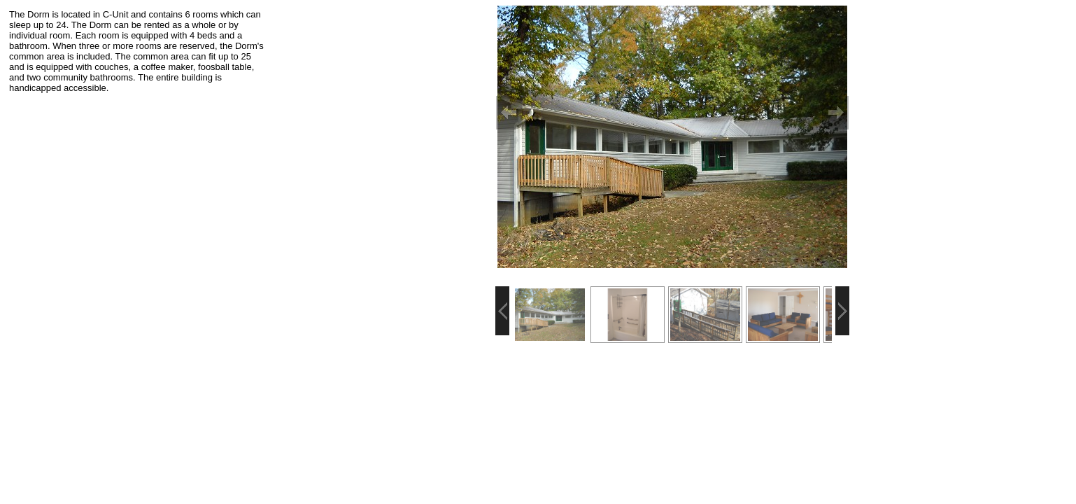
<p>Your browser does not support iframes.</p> (137, 175)
